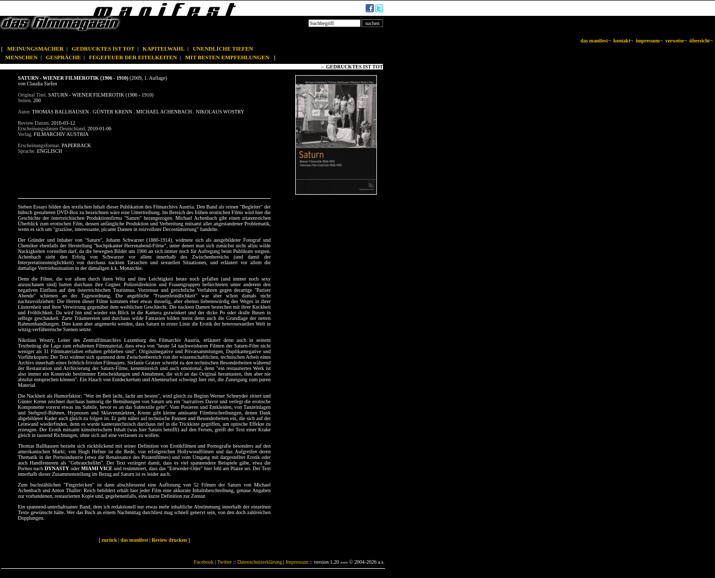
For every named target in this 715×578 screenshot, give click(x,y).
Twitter (224, 562)
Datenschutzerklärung (259, 562)
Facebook (203, 562)
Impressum (296, 562)
